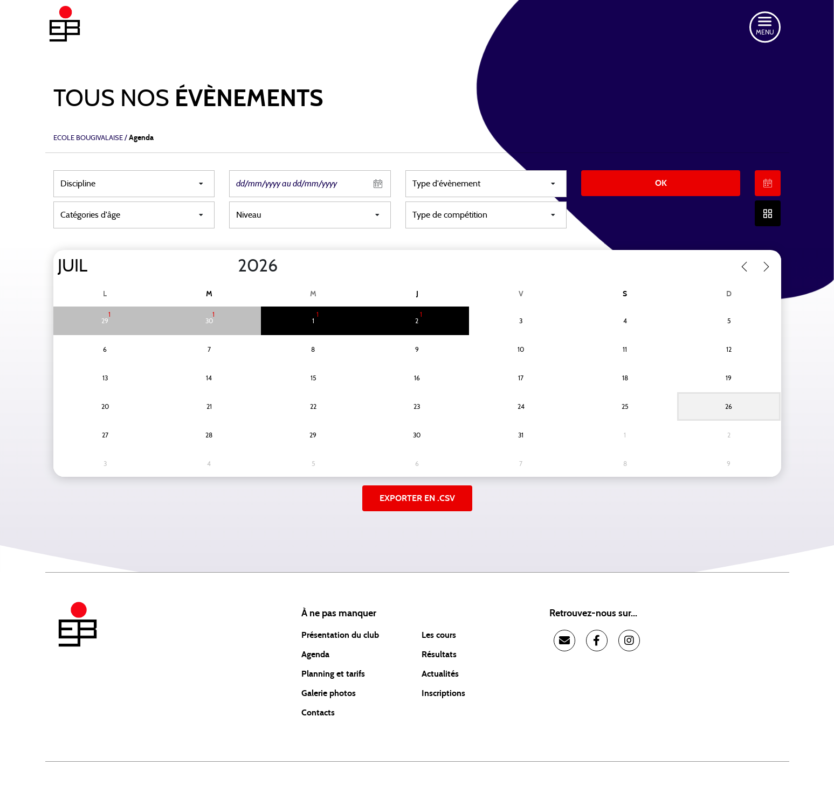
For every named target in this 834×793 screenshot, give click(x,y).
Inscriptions (443, 693)
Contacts (318, 712)
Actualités (440, 674)
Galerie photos (328, 693)
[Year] (228, 266)
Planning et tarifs (333, 674)
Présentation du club (340, 635)
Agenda (315, 654)
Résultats (439, 654)
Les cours (439, 635)
